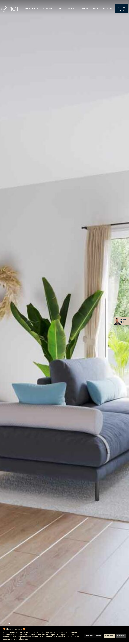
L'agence (83, 9)
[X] (9, 615)
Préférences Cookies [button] (93, 636)
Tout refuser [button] (120, 635)
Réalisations (31, 9)
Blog (95, 9)
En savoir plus (76, 637)
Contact (108, 9)
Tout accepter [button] (109, 635)
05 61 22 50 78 (121, 9)
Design (70, 9)
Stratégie (49, 9)
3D (60, 9)
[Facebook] (9, 619)
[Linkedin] (9, 623)
